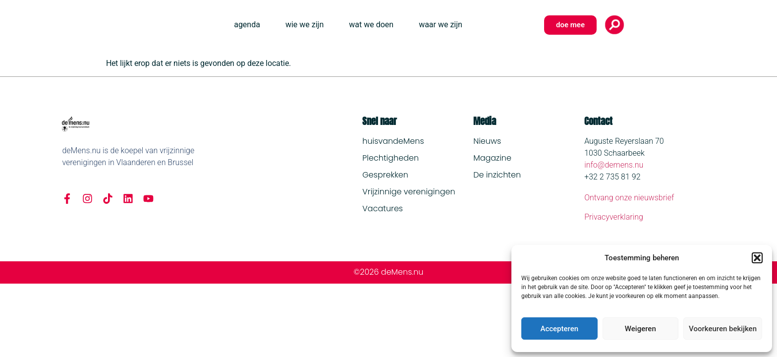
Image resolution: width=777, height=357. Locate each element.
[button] (757, 258)
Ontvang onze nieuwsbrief (629, 197)
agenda (247, 24)
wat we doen (371, 24)
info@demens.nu (613, 165)
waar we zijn (440, 24)
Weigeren (640, 328)
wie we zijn (304, 24)
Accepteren (559, 328)
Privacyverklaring (613, 217)
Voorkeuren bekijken (723, 328)
